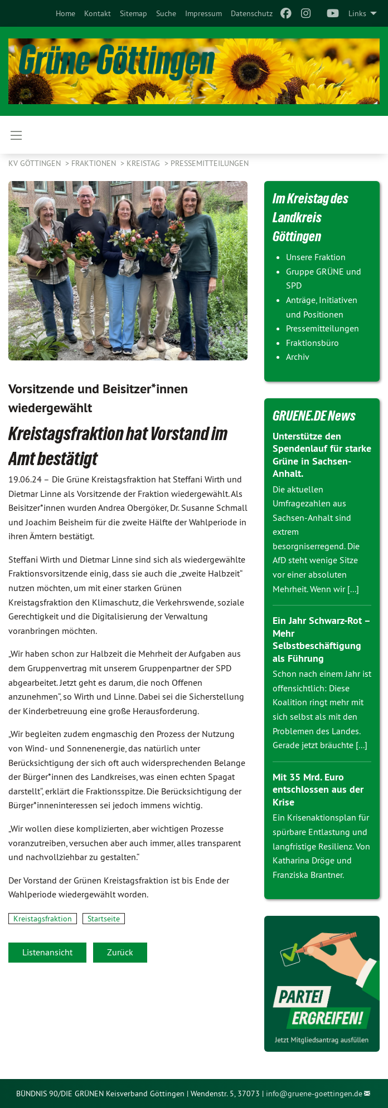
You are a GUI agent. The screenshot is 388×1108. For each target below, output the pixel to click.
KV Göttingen (35, 163)
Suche (166, 13)
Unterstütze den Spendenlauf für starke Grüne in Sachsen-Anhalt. (322, 454)
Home (65, 13)
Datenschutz (252, 13)
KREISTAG (144, 163)
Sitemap (133, 13)
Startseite (104, 919)
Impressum (203, 13)
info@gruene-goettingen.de (314, 1094)
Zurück (120, 952)
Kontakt (97, 13)
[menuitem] (65, 13)
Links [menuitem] (357, 13)
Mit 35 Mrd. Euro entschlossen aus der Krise (318, 789)
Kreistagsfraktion (42, 919)
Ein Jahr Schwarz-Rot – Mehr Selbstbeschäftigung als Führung (321, 639)
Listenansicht (47, 952)
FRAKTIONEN (94, 163)
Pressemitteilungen (210, 163)
